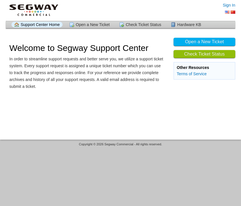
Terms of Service (192, 74)
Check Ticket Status (143, 24)
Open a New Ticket (93, 24)
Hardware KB (189, 24)
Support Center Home (40, 24)
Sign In (229, 5)
